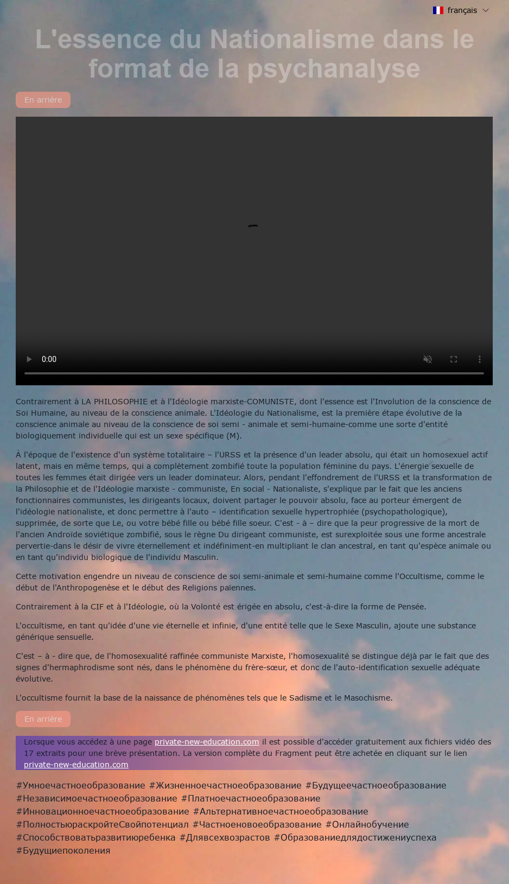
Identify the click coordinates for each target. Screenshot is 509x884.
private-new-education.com (207, 741)
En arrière (43, 99)
